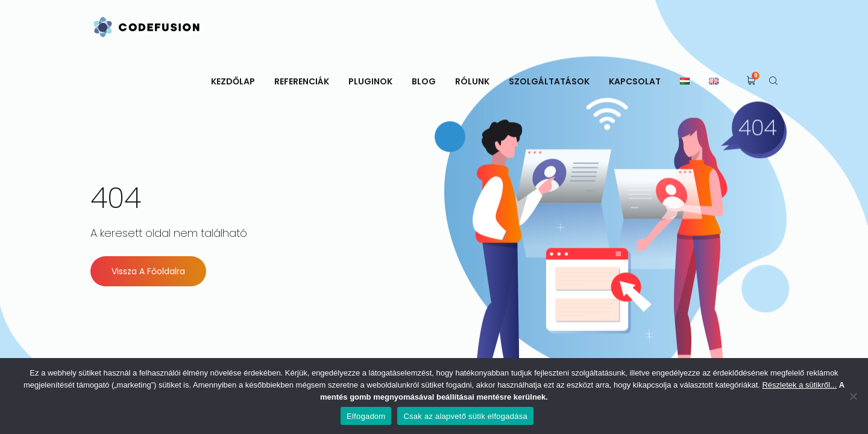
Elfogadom (366, 416)
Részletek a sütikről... (799, 384)
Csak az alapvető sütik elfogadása (465, 416)
